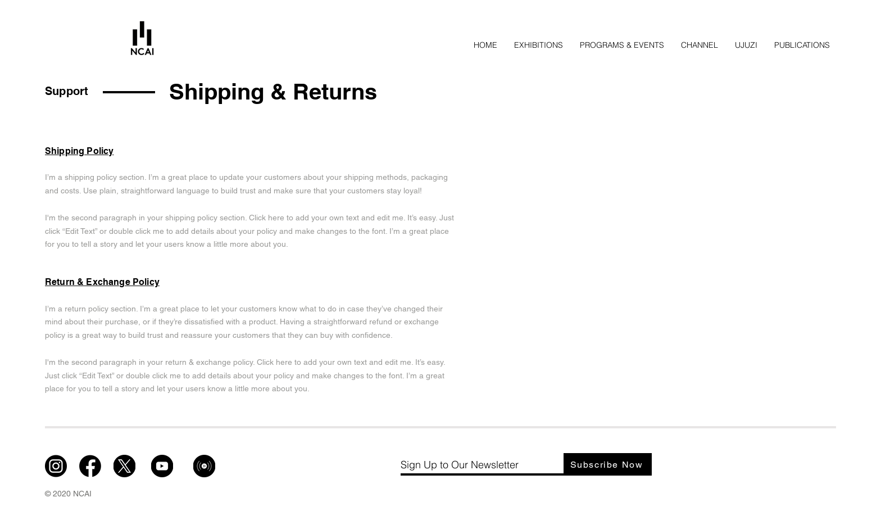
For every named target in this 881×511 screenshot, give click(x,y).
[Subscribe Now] (608, 464)
